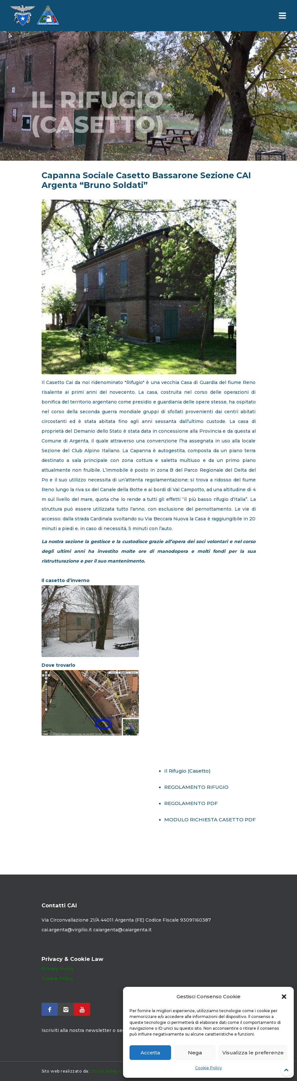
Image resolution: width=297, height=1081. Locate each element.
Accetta (150, 1053)
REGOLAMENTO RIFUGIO (196, 787)
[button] (284, 996)
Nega (195, 1053)
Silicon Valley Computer (116, 1071)
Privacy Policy (58, 969)
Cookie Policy (208, 1067)
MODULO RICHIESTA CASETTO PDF (210, 819)
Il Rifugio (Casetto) (187, 771)
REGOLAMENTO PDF (191, 803)
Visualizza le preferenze (253, 1053)
